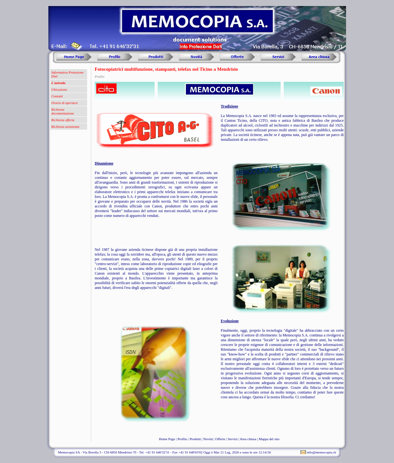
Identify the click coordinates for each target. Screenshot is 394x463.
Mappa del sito (269, 439)
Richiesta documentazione (62, 111)
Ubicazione (59, 89)
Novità (208, 439)
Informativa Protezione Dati (67, 74)
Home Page (167, 439)
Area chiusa (248, 439)
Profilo (182, 439)
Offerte (220, 439)
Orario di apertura (64, 103)
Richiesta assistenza (65, 126)
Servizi (233, 439)
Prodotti (195, 439)
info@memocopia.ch (321, 452)
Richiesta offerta (62, 120)
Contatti (57, 96)
